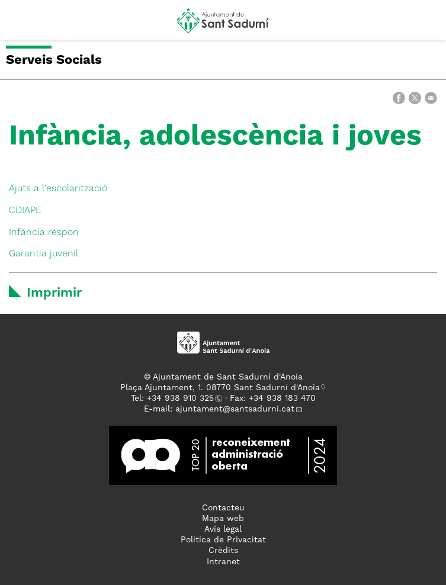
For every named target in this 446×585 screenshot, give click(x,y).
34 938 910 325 (183, 398)
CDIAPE (25, 211)
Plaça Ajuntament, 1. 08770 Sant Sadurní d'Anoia (220, 388)
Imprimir (54, 293)
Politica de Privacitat (223, 540)
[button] (20, 25)
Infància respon (44, 232)
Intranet (223, 562)
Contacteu (223, 508)
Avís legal (223, 529)
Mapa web (223, 519)
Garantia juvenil (43, 254)
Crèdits (223, 551)
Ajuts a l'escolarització (58, 189)
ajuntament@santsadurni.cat (234, 409)
